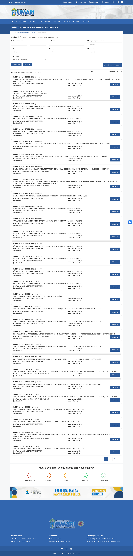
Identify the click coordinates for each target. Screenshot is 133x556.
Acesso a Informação (23, 32)
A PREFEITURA (21, 21)
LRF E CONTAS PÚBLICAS (71, 21)
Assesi (59, 553)
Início (12, 32)
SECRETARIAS (45, 21)
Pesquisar (16, 64)
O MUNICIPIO (33, 21)
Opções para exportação (112, 65)
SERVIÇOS (56, 21)
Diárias (33, 32)
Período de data (17, 41)
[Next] (114, 458)
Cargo (51, 49)
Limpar (27, 64)
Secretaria (15, 56)
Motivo (52, 41)
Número (14, 49)
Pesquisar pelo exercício (96, 41)
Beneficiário (91, 49)
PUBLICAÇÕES (86, 21)
